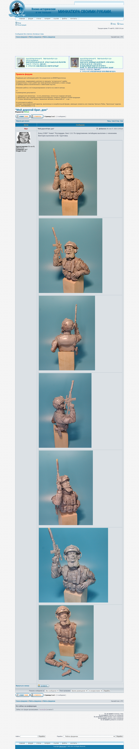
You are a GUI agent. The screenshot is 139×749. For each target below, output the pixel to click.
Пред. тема (111, 121)
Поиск (120, 24)
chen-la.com (62, 746)
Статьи (38, 19)
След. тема (119, 121)
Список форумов (21, 37)
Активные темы (38, 34)
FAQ (113, 24)
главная (22, 19)
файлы (64, 19)
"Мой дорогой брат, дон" (31, 109)
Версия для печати (22, 121)
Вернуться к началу (22, 686)
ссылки (56, 19)
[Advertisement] (69, 47)
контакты (73, 19)
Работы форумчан (35, 37)
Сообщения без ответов (23, 34)
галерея (47, 19)
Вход (18, 23)
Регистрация (20, 25)
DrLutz (26, 112)
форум (30, 19)
